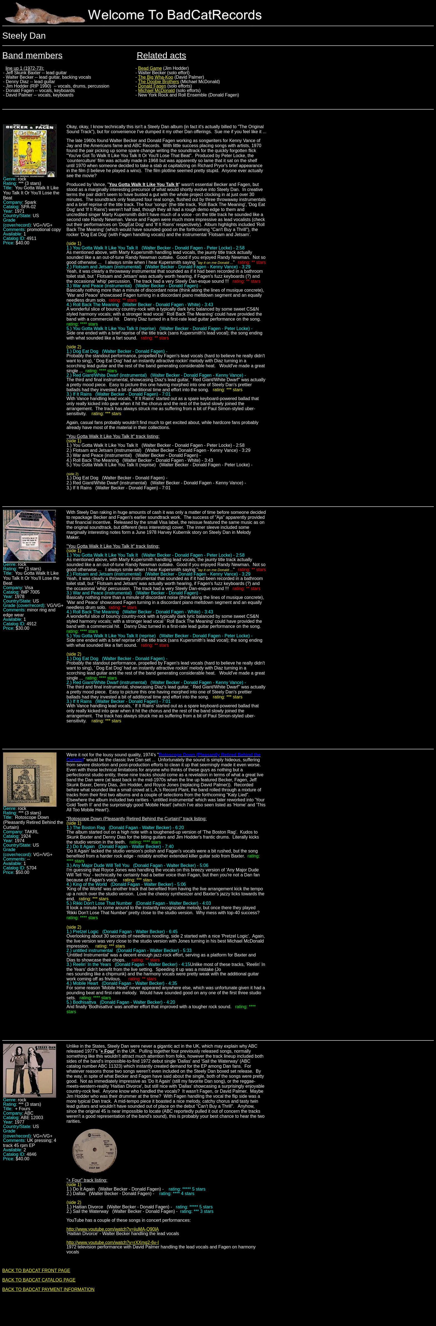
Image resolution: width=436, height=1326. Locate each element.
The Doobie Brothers (158, 81)
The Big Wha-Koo (155, 77)
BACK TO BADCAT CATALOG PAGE (39, 1280)
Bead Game (150, 68)
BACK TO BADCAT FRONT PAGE (36, 1270)
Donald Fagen (152, 86)
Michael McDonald (156, 90)
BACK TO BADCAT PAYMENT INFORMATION (48, 1289)
